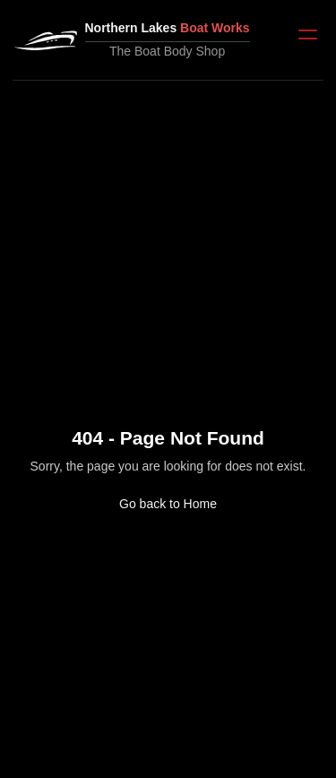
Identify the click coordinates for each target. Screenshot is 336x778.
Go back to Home (168, 504)
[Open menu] (307, 34)
